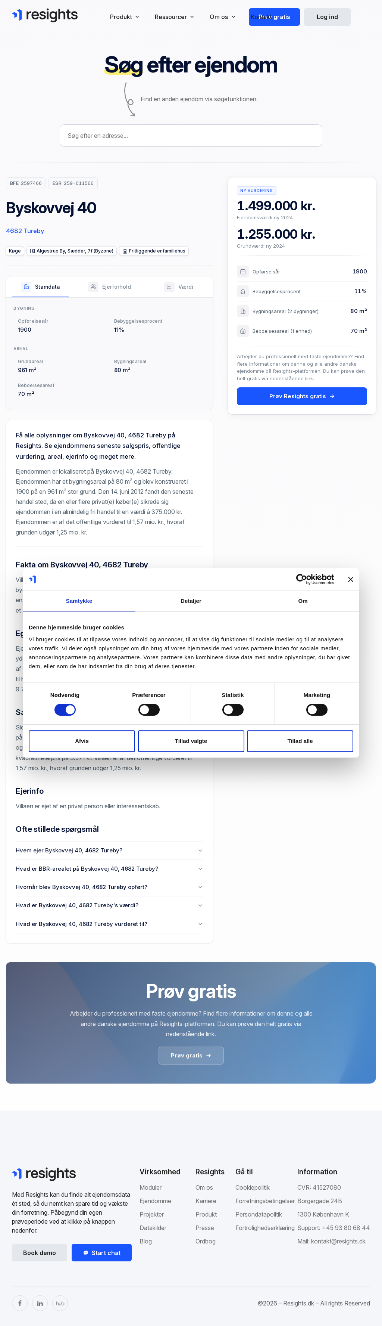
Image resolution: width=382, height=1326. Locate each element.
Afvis (82, 741)
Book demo (39, 1253)
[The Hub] (60, 1303)
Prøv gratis (274, 17)
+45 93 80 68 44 (346, 1227)
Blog (146, 1241)
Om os (204, 1187)
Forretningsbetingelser (265, 1201)
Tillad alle (300, 741)
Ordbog (205, 1241)
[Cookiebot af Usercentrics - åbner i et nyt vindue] (301, 579)
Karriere (205, 1201)
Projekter (152, 1214)
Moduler (151, 1187)
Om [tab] (302, 601)
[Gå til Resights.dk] (45, 15)
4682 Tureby (25, 231)
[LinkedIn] (40, 1303)
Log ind (327, 17)
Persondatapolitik (258, 1214)
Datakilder (153, 1227)
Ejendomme (155, 1201)
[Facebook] (20, 1303)
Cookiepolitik (252, 1187)
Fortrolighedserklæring (265, 1227)
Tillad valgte (191, 741)
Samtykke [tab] (79, 601)
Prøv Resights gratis (302, 396)
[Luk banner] (350, 579)
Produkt (206, 1214)
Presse (204, 1227)
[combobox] (191, 135)
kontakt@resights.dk (338, 1241)
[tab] (40, 286)
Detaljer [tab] (191, 601)
